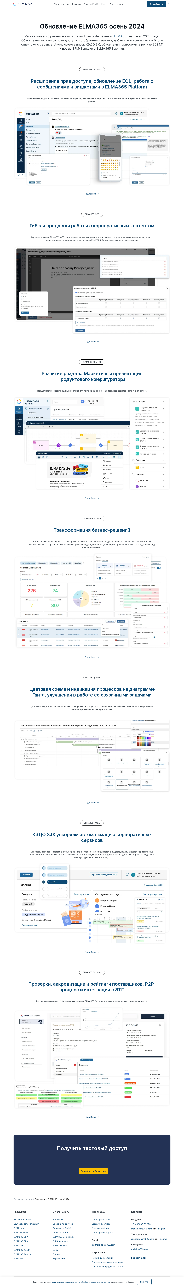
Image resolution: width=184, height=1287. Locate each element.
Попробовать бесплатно (93, 1171)
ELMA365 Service (22, 1254)
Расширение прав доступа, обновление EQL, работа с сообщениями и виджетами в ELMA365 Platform (92, 84)
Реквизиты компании (102, 1257)
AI (68, 4)
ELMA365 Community (63, 1236)
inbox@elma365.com (141, 1228)
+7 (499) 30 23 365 (141, 1224)
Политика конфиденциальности (107, 1266)
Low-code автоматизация (26, 1223)
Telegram (161, 1228)
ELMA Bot (18, 1258)
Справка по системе (63, 1223)
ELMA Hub (19, 1228)
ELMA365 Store (60, 1245)
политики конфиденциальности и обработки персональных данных (81, 1282)
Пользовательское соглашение (107, 1262)
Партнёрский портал (102, 1232)
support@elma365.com (142, 1239)
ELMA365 (121, 36)
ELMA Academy (60, 1241)
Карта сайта (59, 1258)
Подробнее (90, 193)
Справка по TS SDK (62, 1228)
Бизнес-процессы (22, 1219)
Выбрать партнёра (101, 1223)
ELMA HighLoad (21, 1232)
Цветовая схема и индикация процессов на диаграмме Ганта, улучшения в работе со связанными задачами (92, 692)
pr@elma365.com (139, 1249)
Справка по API (60, 1232)
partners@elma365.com (103, 1244)
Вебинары (58, 1219)
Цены (103, 4)
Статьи (56, 1254)
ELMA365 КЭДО (22, 1250)
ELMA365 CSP (21, 1236)
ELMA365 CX (20, 1245)
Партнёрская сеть (101, 1219)
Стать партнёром (100, 1228)
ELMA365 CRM (21, 1241)
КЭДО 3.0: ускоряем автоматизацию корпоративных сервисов (92, 837)
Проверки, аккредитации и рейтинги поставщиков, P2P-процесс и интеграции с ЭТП (92, 987)
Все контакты (138, 1257)
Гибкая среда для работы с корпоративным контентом (92, 226)
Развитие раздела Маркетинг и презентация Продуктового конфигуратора (92, 376)
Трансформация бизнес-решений (92, 530)
